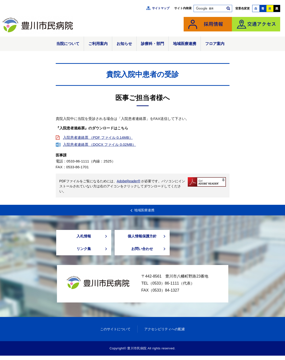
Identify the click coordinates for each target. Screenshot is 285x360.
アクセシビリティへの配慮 (166, 333)
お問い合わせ (142, 252)
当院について (67, 44)
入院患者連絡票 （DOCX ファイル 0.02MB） (99, 144)
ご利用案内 (98, 44)
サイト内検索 (183, 8)
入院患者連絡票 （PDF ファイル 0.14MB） (98, 137)
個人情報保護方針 (142, 237)
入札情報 (84, 237)
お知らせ (124, 44)
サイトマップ (160, 8)
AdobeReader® (128, 181)
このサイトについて (114, 333)
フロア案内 (214, 44)
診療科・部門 (152, 44)
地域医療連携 (184, 44)
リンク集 (84, 252)
